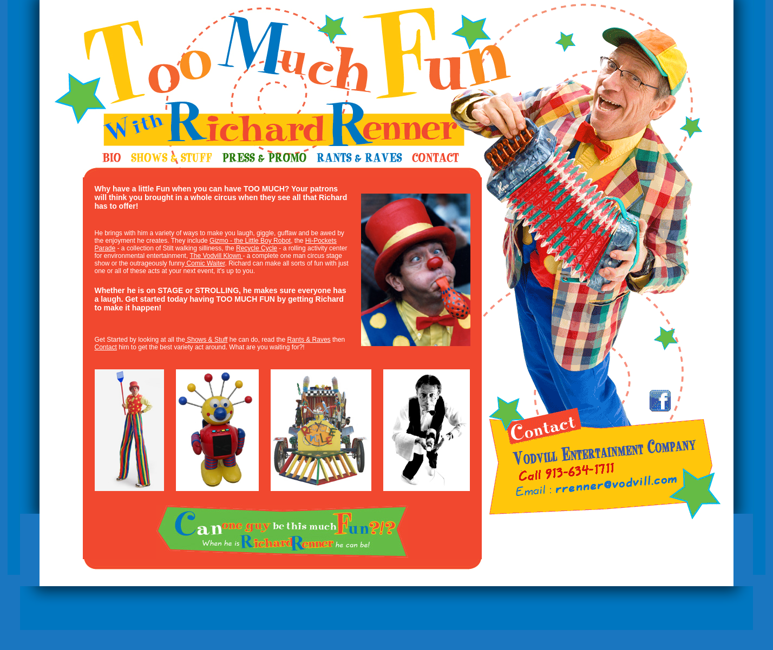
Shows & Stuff (206, 339)
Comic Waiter (205, 263)
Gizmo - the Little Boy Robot (250, 240)
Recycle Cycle (256, 248)
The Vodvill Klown (216, 256)
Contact (106, 347)
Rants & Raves (309, 339)
